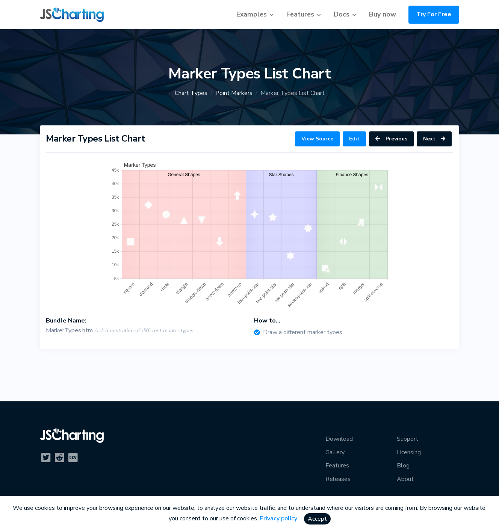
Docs (341, 14)
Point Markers (234, 93)
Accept (317, 519)
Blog (403, 465)
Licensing (409, 452)
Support (407, 439)
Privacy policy (278, 518)
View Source (317, 138)
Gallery (335, 452)
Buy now (382, 14)
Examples (251, 14)
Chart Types (191, 93)
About (405, 479)
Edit (354, 138)
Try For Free (433, 14)
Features (300, 14)
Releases (338, 479)
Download (339, 439)
